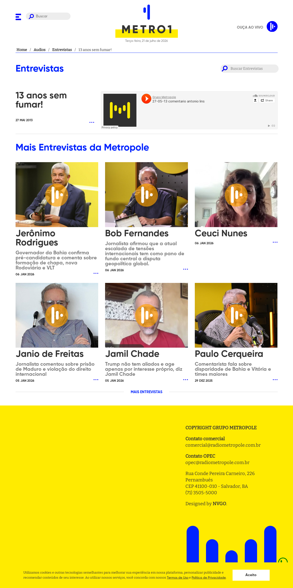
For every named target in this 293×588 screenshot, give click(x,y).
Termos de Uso (177, 577)
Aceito (251, 575)
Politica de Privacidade (209, 577)
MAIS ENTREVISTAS (146, 392)
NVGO (219, 503)
